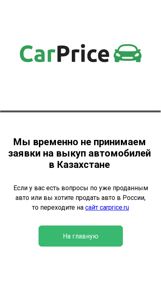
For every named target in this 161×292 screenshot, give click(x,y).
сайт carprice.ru (107, 207)
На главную (81, 236)
